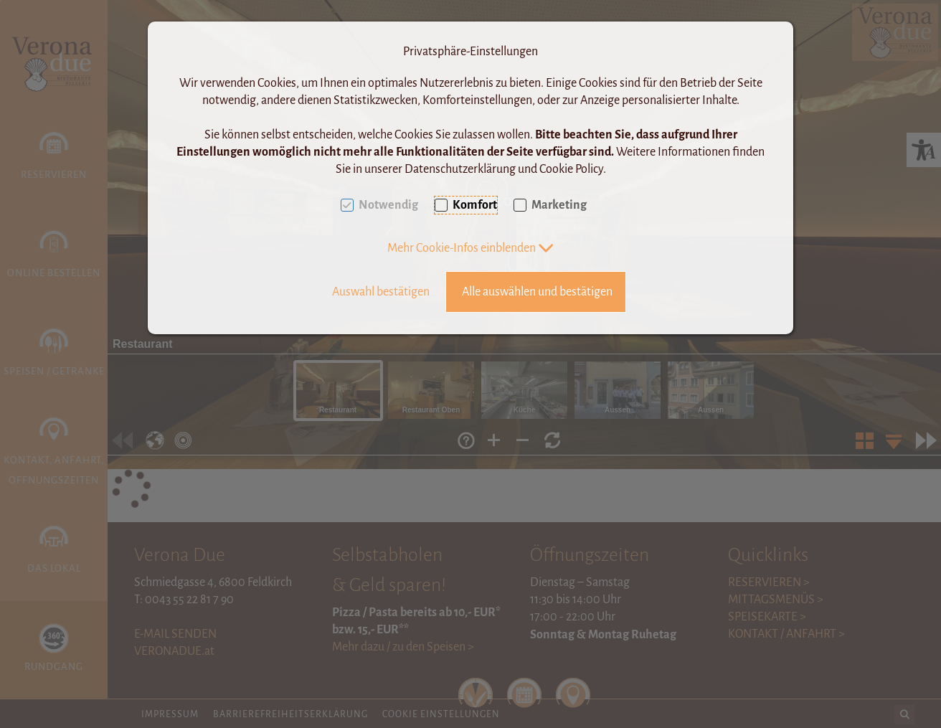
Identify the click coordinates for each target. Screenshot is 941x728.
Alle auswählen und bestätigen (537, 291)
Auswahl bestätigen (381, 291)
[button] (470, 248)
